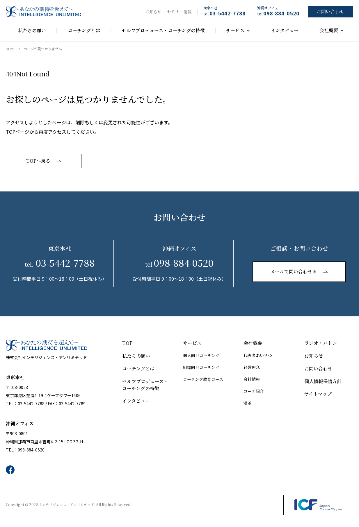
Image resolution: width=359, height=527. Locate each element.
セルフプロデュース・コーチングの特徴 (145, 385)
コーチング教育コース (203, 379)
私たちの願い (136, 356)
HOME (10, 48)
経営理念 (252, 367)
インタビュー (136, 401)
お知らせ (153, 12)
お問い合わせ (318, 368)
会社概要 (253, 343)
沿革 (248, 403)
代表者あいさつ (258, 355)
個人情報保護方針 (323, 381)
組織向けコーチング (201, 367)
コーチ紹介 (254, 391)
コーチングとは (138, 368)
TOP (127, 343)
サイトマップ (318, 394)
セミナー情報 (179, 12)
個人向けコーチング (201, 355)
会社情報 (252, 379)
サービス (192, 343)
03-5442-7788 (224, 13)
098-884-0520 (278, 13)
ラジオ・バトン (320, 343)
